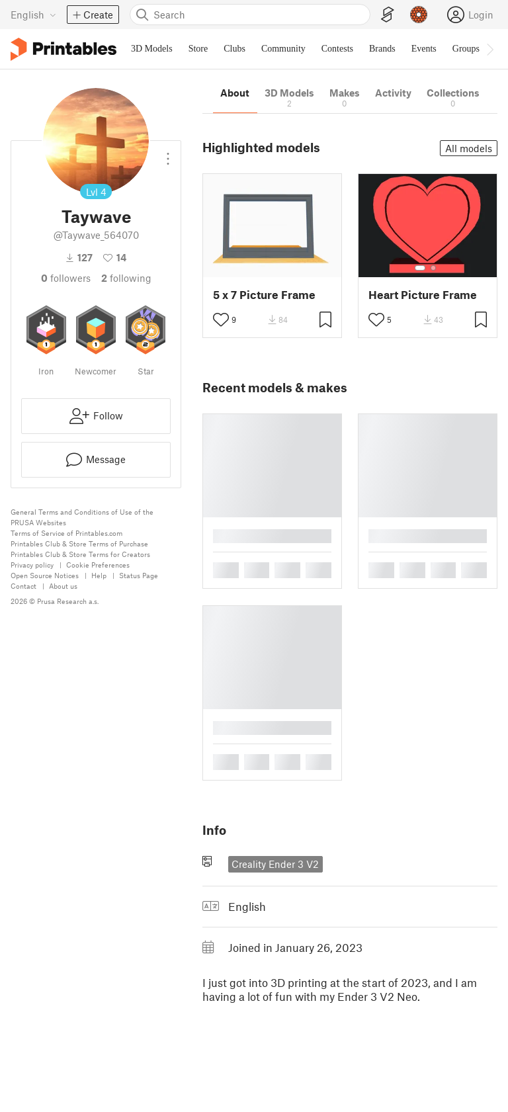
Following (126, 278)
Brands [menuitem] (382, 49)
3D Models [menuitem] (152, 49)
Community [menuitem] (283, 49)
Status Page (138, 575)
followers (66, 278)
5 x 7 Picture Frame (264, 294)
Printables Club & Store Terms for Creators (80, 554)
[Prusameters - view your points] (418, 14)
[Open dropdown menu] (168, 153)
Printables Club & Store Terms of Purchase (79, 543)
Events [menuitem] (424, 49)
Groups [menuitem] (466, 49)
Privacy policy (32, 564)
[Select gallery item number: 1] (420, 268)
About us (63, 585)
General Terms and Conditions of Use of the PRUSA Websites (82, 517)
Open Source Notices (45, 575)
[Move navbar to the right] (489, 49)
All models (468, 148)
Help (98, 575)
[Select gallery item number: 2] (433, 268)
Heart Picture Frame (422, 294)
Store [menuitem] (198, 49)
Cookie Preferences (98, 564)
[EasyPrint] (388, 14)
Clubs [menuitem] (234, 49)
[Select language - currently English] (33, 15)
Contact (23, 585)
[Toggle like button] (221, 319)
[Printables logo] (63, 49)
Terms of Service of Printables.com (66, 533)
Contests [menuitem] (337, 49)
